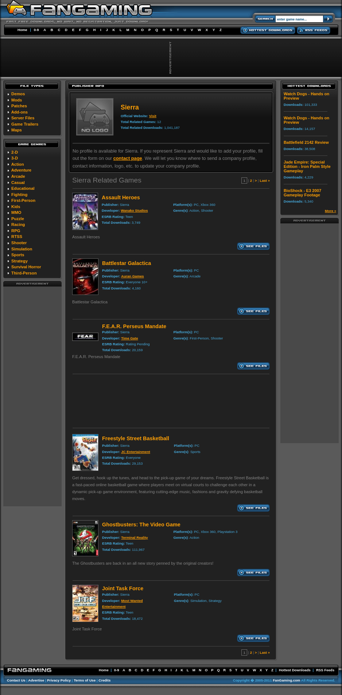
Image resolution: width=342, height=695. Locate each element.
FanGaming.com (286, 680)
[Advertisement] (32, 396)
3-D (14, 158)
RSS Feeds (325, 670)
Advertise (36, 680)
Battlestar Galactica (126, 263)
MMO (16, 212)
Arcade (18, 176)
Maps (16, 130)
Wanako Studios (134, 210)
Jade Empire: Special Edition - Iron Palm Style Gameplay (307, 166)
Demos (18, 94)
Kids (15, 206)
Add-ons (19, 112)
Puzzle (17, 218)
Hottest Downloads (295, 670)
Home (22, 30)
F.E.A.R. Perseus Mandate (134, 326)
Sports (17, 255)
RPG (15, 231)
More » (330, 211)
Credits (104, 680)
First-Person (23, 200)
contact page (127, 158)
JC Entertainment (135, 452)
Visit (152, 116)
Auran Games (132, 276)
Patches (19, 106)
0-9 (36, 30)
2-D (14, 152)
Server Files (22, 118)
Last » (265, 180)
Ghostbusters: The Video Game (141, 524)
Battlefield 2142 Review (306, 142)
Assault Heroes (121, 197)
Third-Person (24, 273)
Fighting (19, 194)
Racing (18, 224)
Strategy (19, 261)
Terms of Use (85, 680)
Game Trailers (24, 124)
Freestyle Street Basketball (135, 438)
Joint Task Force (122, 588)
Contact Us (16, 680)
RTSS (16, 236)
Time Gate (129, 338)
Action (17, 164)
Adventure (21, 170)
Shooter (19, 243)
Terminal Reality (134, 537)
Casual (18, 182)
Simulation (21, 249)
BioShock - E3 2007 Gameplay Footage (302, 192)
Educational (22, 188)
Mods (16, 100)
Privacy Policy (59, 680)
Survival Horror (26, 267)
